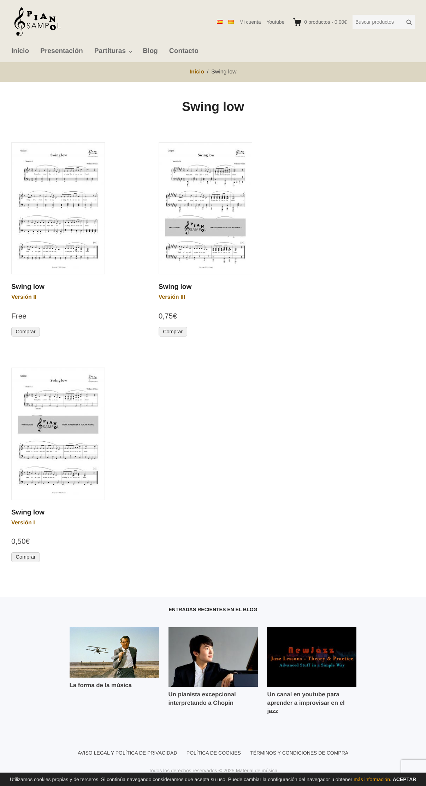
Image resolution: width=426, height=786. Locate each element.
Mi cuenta (250, 22)
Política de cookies (214, 753)
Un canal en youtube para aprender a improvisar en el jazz (305, 702)
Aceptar (404, 779)
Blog (150, 51)
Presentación (61, 51)
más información (372, 779)
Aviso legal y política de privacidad (127, 753)
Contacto (184, 51)
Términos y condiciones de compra (299, 753)
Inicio (20, 51)
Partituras (110, 51)
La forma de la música (101, 685)
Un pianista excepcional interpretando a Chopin (202, 698)
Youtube (275, 22)
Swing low (28, 287)
